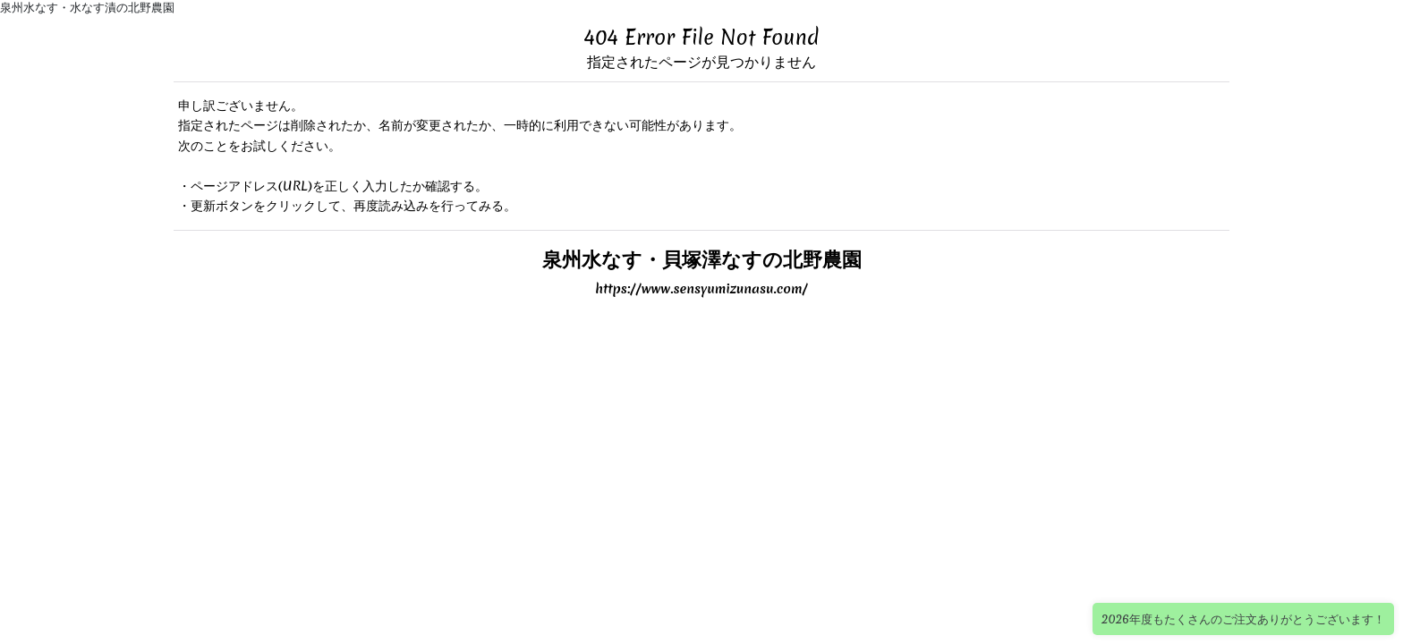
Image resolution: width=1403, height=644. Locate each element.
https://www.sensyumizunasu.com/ (701, 289)
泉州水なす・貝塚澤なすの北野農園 (702, 259)
